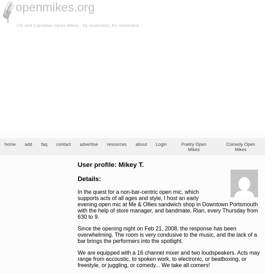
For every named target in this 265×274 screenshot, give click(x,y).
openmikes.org (55, 7)
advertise (89, 144)
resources (117, 144)
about (141, 144)
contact (63, 144)
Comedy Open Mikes (240, 147)
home (10, 144)
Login (161, 144)
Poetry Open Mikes (193, 147)
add (28, 144)
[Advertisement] (132, 80)
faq (44, 144)
